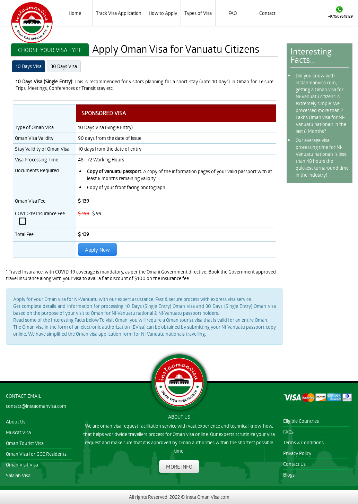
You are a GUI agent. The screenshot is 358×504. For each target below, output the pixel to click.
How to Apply (163, 13)
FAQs (288, 431)
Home (75, 13)
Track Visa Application (118, 13)
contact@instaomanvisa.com (36, 406)
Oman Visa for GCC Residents (36, 454)
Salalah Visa (18, 475)
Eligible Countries (301, 421)
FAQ (232, 13)
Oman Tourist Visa (25, 443)
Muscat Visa (18, 432)
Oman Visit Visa (22, 464)
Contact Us (294, 464)
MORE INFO (179, 466)
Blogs (289, 474)
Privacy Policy (297, 453)
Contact (267, 13)
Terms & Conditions (303, 442)
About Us (15, 421)
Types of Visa (198, 13)
